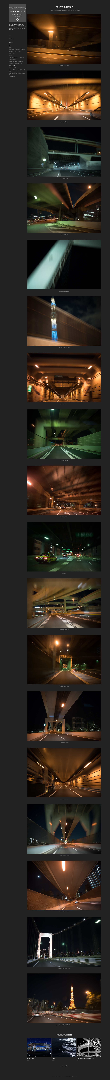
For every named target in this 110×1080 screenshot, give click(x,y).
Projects (11, 42)
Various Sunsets (12, 67)
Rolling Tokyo (12, 76)
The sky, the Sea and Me (14, 51)
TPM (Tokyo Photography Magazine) (17, 49)
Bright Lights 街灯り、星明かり (16, 57)
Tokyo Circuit (12, 65)
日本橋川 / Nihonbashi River (15, 63)
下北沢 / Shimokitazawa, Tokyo (16, 61)
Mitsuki (10, 47)
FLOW (10, 55)
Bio (9, 35)
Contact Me (11, 38)
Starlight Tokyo (12, 59)
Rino (10, 45)
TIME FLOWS (12, 53)
